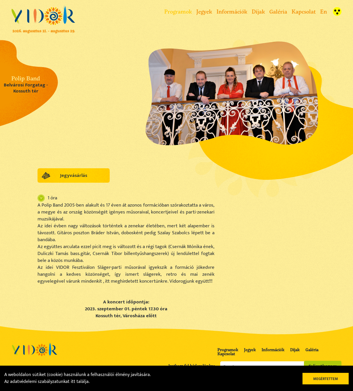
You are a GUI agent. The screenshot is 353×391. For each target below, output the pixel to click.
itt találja (80, 382)
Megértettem (325, 379)
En (323, 11)
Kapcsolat (304, 11)
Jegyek (204, 11)
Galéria (278, 11)
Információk (231, 11)
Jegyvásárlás (74, 175)
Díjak (258, 11)
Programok (178, 11)
